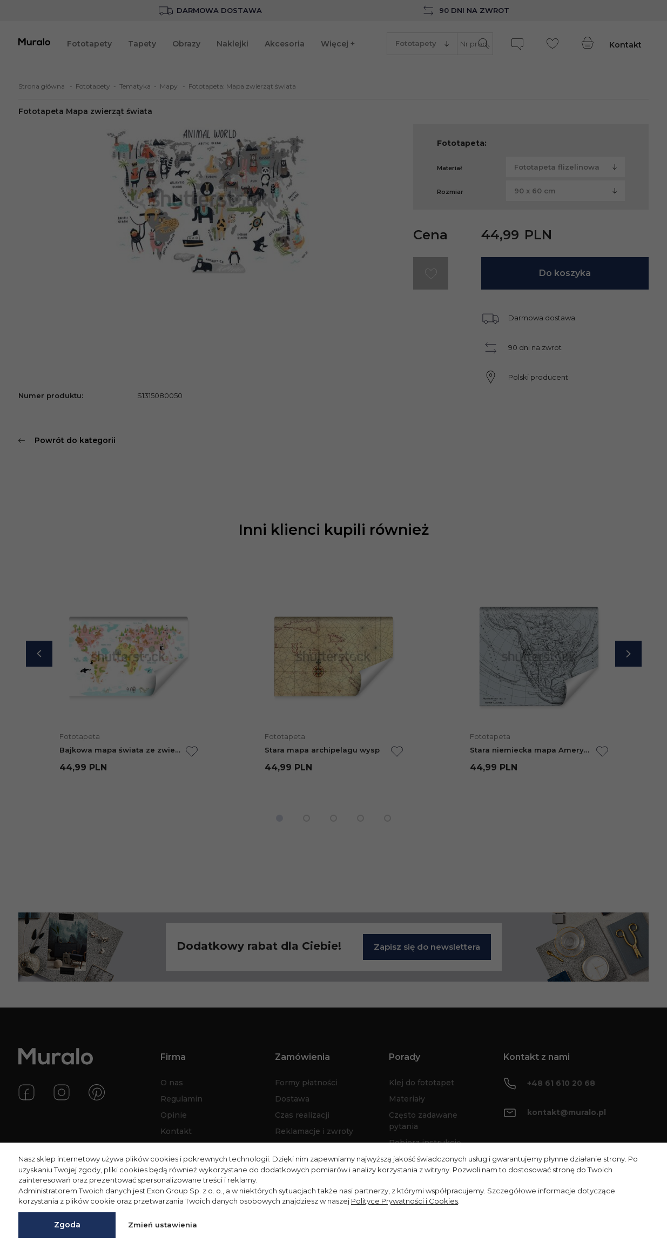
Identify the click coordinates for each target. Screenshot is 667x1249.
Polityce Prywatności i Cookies (404, 1201)
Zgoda (67, 1225)
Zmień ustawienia (162, 1224)
